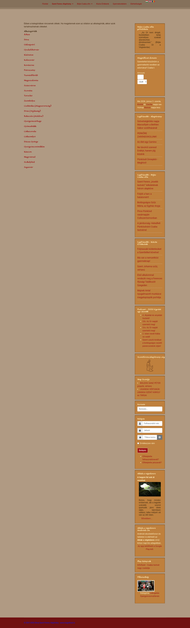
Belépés (142, 450)
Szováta (28, 90)
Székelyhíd (29, 162)
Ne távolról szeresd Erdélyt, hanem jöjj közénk (147, 150)
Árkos (27, 34)
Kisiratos (28, 54)
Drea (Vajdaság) (32, 110)
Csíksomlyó (29, 136)
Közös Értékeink (102, 4)
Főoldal (45, 4)
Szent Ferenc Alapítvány (61, 4)
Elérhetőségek (136, 4)
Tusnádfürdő (31, 75)
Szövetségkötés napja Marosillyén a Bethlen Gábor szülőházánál (148, 124)
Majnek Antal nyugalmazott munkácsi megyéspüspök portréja (149, 294)
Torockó (28, 95)
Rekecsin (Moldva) (33, 116)
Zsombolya (29, 100)
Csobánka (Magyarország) (37, 105)
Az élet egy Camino (147, 142)
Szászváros (30, 85)
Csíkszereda (30, 131)
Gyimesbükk (30, 126)
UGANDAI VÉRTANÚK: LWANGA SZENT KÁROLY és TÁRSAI (148, 392)
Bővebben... (146, 518)
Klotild (140, 104)
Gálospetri (29, 44)
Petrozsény (29, 70)
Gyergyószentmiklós (34, 146)
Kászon (28, 151)
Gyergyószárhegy (33, 121)
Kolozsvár (29, 59)
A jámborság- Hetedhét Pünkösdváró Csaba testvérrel (148, 226)
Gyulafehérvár (31, 49)
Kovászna (29, 65)
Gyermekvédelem (120, 4)
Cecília (149, 104)
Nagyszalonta (31, 80)
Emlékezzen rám (147, 443)
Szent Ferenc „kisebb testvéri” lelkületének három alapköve (147, 185)
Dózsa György (31, 141)
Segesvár (28, 167)
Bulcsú (147, 107)
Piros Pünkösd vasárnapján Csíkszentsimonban (147, 214)
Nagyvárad (29, 156)
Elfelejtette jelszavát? (152, 462)
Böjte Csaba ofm (83, 4)
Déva (26, 39)
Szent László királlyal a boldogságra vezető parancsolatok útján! (152, 343)
